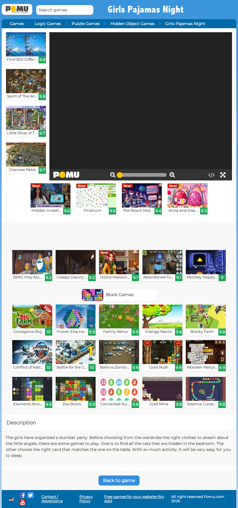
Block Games (108, 294)
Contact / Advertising (52, 499)
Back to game (119, 480)
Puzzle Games (86, 23)
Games (17, 23)
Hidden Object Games (132, 23)
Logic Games (48, 23)
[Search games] (64, 10)
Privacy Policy (86, 499)
